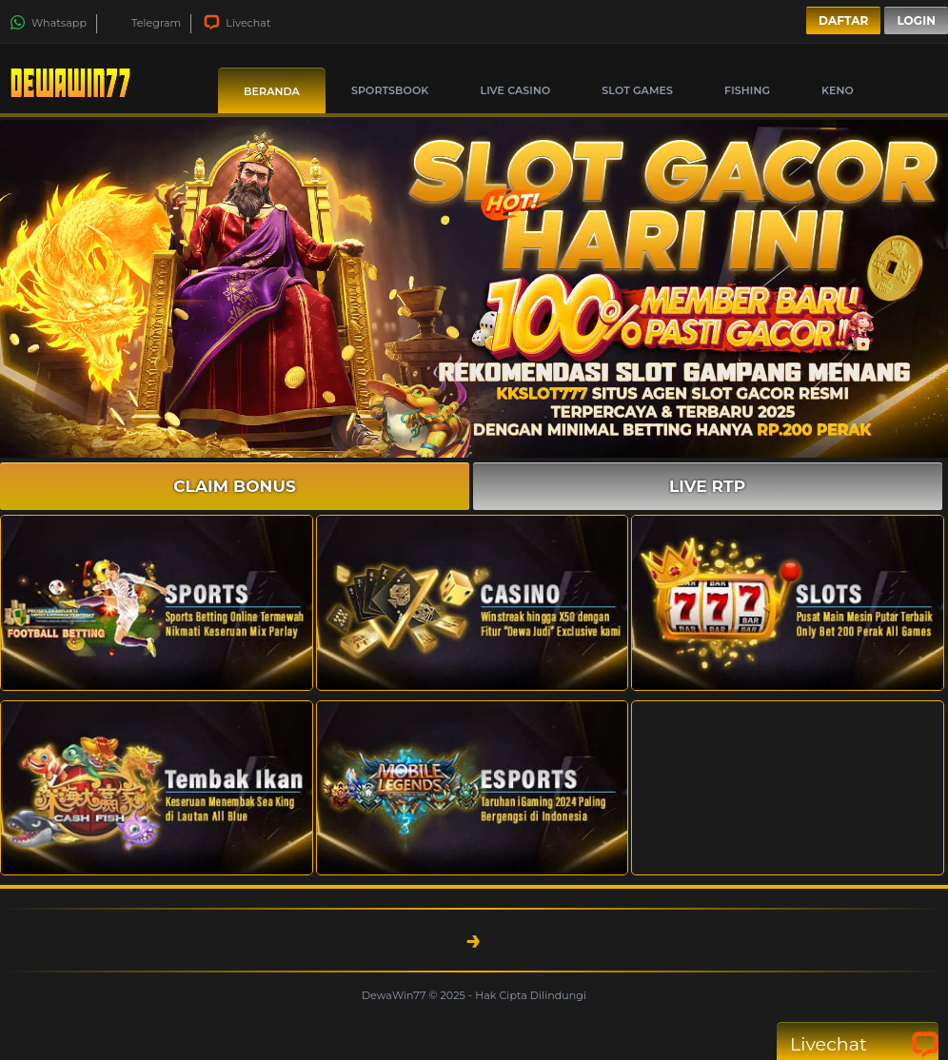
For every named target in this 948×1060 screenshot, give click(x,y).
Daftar (843, 20)
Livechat (237, 22)
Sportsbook (389, 90)
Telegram (145, 22)
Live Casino (515, 90)
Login (916, 20)
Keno (837, 90)
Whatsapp (48, 22)
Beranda (272, 91)
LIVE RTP (707, 486)
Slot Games (637, 90)
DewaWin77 (395, 995)
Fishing (747, 90)
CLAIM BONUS (234, 486)
